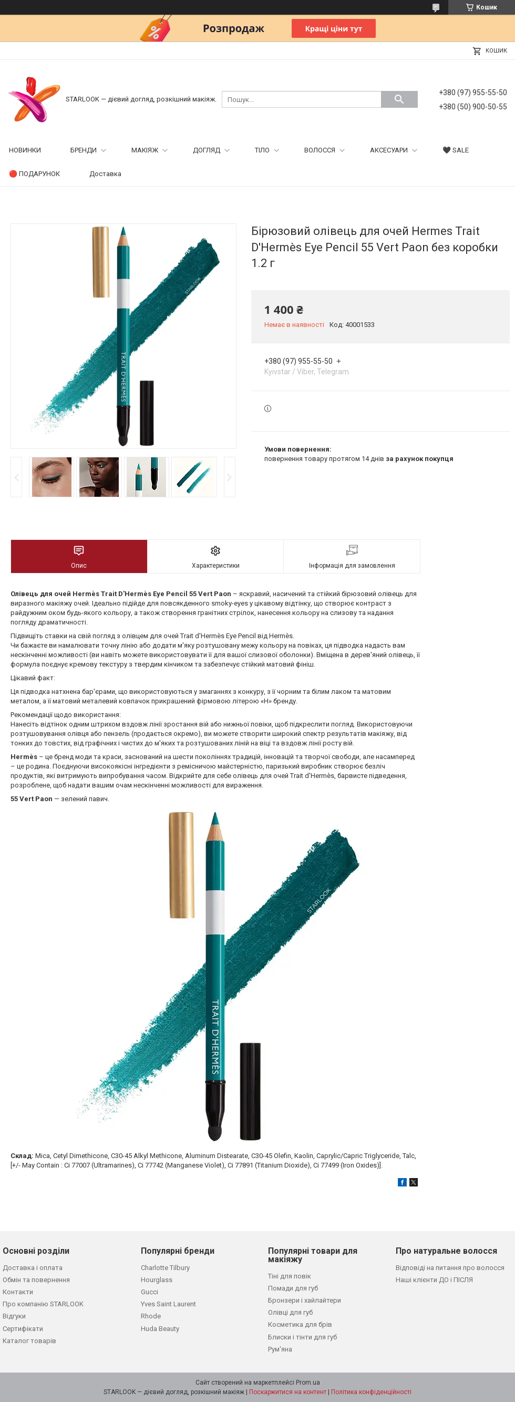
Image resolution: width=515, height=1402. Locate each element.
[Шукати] (399, 99)
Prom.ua (308, 1382)
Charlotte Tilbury (165, 1268)
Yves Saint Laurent (168, 1304)
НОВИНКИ (25, 150)
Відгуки (14, 1316)
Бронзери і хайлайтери (304, 1300)
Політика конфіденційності (371, 1392)
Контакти (18, 1292)
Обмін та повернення (36, 1280)
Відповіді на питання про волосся (450, 1268)
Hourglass (156, 1280)
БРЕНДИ (83, 150)
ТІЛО (262, 150)
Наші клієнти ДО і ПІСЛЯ (434, 1280)
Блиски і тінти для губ (302, 1337)
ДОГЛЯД (206, 150)
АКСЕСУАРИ (389, 150)
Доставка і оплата (33, 1268)
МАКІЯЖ (144, 150)
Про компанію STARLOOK (43, 1304)
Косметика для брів (300, 1324)
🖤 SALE (455, 150)
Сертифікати (23, 1329)
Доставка (105, 174)
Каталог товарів (29, 1341)
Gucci (149, 1292)
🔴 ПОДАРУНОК (34, 174)
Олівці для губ (290, 1312)
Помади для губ (293, 1288)
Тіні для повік (289, 1276)
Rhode (151, 1316)
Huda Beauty (160, 1329)
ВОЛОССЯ (319, 150)
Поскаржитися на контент (287, 1392)
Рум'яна (280, 1349)
